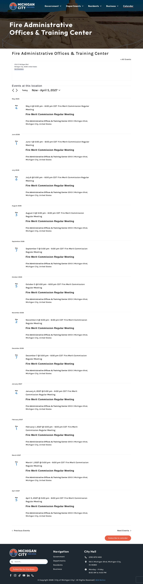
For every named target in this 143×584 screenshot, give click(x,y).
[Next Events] (16, 90)
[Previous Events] (13, 90)
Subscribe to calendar (118, 538)
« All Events (125, 59)
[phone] (32, 575)
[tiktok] (19, 575)
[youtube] (24, 575)
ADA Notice (100, 580)
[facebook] (11, 575)
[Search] (12, 561)
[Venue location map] (101, 70)
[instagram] (15, 575)
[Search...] (29, 561)
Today (25, 90)
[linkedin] (28, 575)
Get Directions (19, 69)
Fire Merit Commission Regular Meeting (50, 114)
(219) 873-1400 (95, 557)
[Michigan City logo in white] (22, 3)
